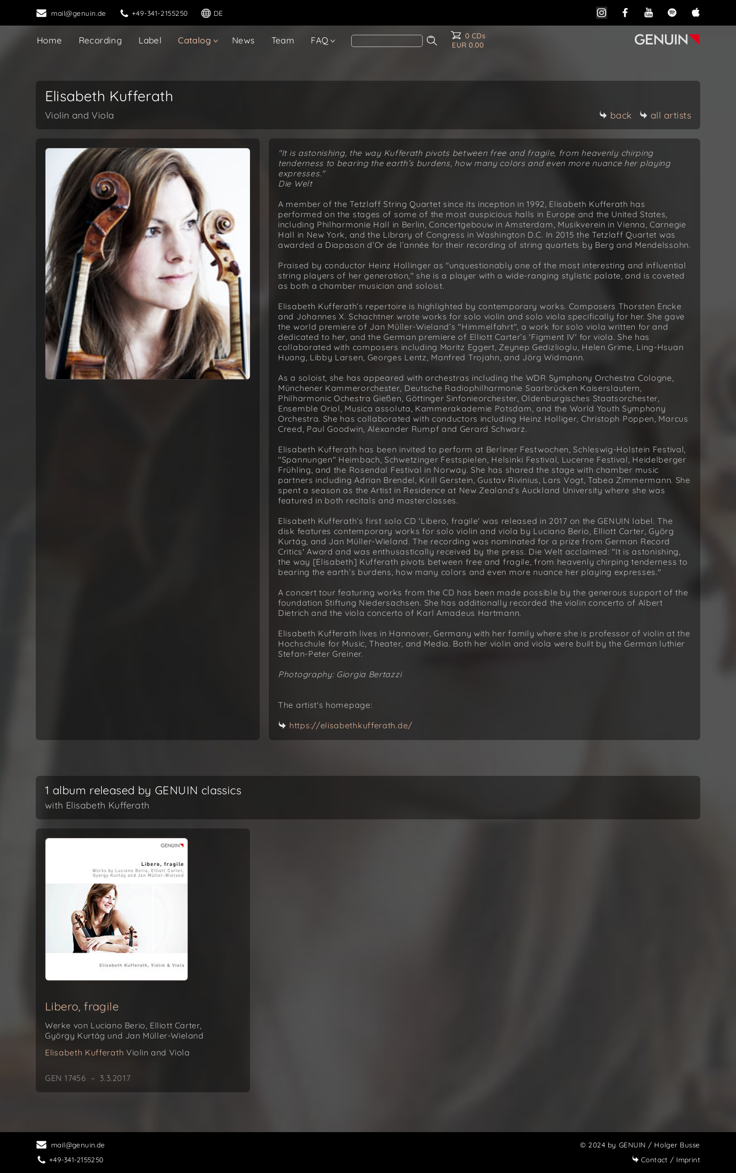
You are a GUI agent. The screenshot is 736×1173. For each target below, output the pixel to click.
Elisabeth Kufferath (117, 1052)
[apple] (695, 11)
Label (150, 40)
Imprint (666, 1159)
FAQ (319, 40)
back (615, 115)
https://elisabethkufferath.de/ (350, 725)
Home (49, 40)
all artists (665, 115)
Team (283, 40)
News (243, 40)
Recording (101, 40)
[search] (387, 41)
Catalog (194, 40)
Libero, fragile (82, 1006)
